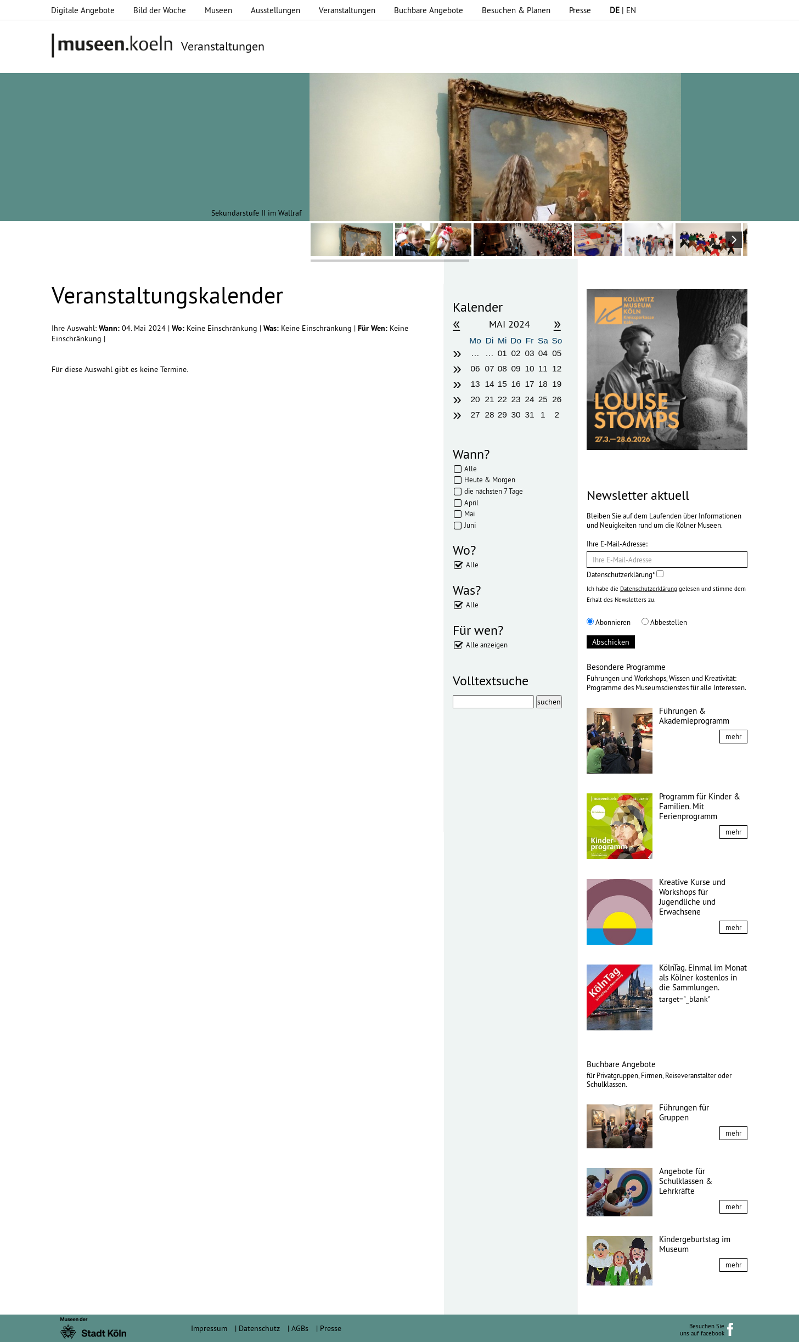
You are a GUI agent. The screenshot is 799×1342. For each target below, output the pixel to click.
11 (543, 368)
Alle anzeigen (487, 644)
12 (556, 368)
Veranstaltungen (347, 10)
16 (516, 383)
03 (529, 353)
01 (502, 353)
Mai (469, 513)
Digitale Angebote (83, 10)
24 (529, 399)
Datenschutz (259, 1328)
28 (489, 414)
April (471, 502)
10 (529, 368)
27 (475, 414)
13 (475, 383)
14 (489, 383)
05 (556, 353)
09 (516, 368)
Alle (470, 468)
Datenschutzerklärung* (625, 574)
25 (543, 399)
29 (502, 414)
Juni (470, 525)
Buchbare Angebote (428, 10)
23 (516, 399)
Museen (218, 10)
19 (556, 383)
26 (556, 399)
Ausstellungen (275, 10)
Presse (580, 10)
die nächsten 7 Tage (493, 491)
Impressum (209, 1328)
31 (529, 414)
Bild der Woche (159, 10)
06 (475, 368)
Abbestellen (664, 622)
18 (543, 383)
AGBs (299, 1328)
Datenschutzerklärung (648, 589)
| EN (623, 10)
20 (475, 399)
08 (502, 368)
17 (529, 383)
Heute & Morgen (489, 479)
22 (502, 399)
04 (543, 353)
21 (489, 399)
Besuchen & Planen (516, 10)
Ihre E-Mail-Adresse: (617, 543)
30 (516, 414)
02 (516, 353)
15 (502, 383)
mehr (733, 736)
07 (489, 368)
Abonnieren (609, 622)
